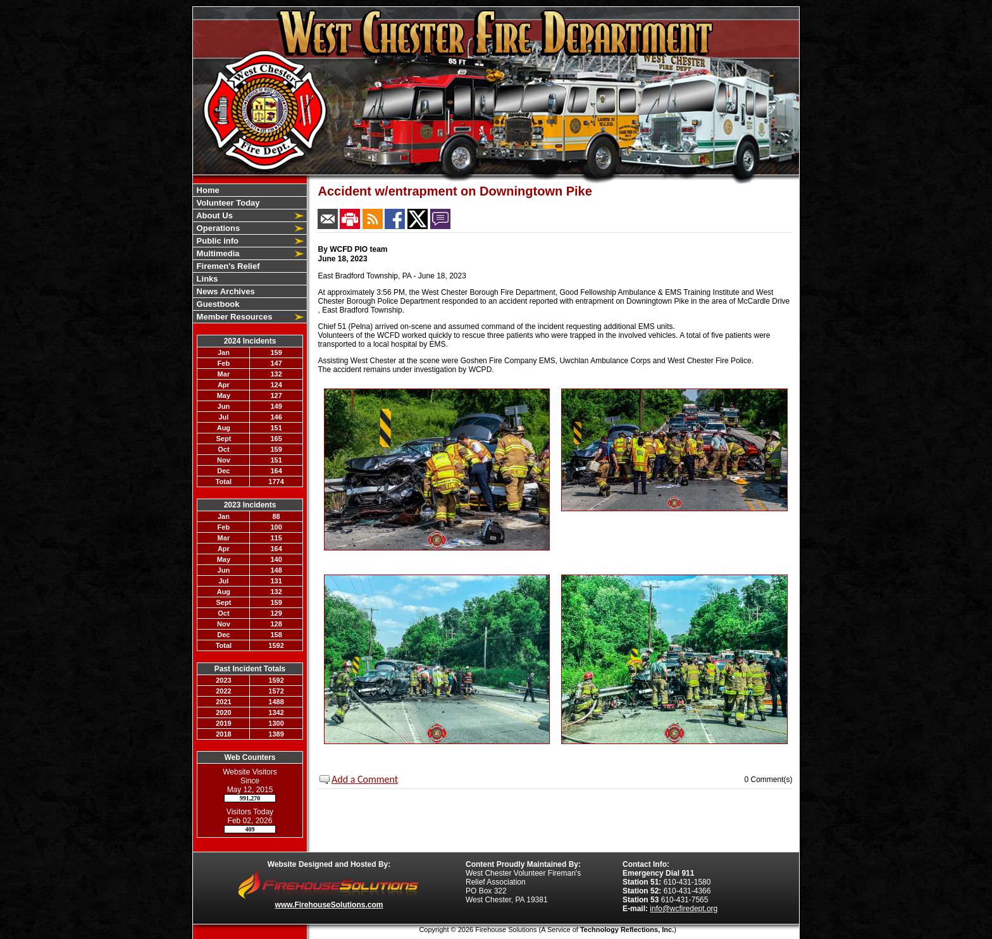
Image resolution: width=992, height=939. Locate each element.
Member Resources (233, 316)
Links (206, 278)
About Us (213, 215)
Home (207, 190)
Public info (216, 241)
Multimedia (217, 253)
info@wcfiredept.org (683, 908)
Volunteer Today (227, 203)
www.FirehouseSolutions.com (329, 904)
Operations (217, 228)
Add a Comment (365, 779)
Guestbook (217, 304)
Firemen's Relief (227, 266)
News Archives (224, 291)
